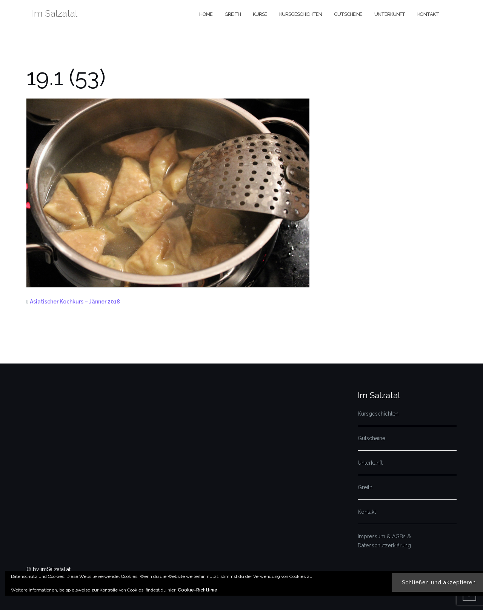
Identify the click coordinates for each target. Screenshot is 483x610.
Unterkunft (389, 14)
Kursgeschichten (300, 14)
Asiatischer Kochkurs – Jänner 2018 (75, 302)
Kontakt (428, 14)
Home (205, 14)
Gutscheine (348, 14)
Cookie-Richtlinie (197, 590)
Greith (233, 14)
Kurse (260, 14)
